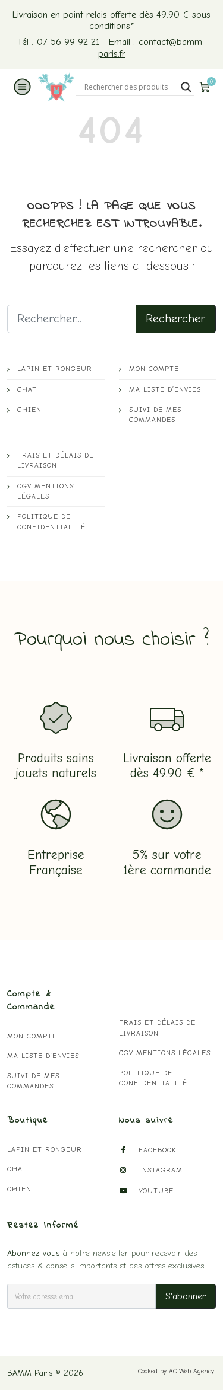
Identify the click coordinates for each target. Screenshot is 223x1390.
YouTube (146, 1191)
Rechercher (176, 318)
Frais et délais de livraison (55, 460)
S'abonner (185, 1296)
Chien (29, 410)
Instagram (151, 1170)
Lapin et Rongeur (54, 369)
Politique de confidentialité (51, 522)
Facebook (148, 1150)
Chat (27, 390)
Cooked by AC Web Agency (176, 1371)
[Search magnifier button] (186, 87)
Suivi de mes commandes (155, 415)
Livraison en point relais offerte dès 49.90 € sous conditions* (111, 20)
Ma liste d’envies (165, 390)
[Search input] (129, 87)
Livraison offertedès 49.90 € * (167, 766)
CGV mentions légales (45, 491)
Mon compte (154, 369)
